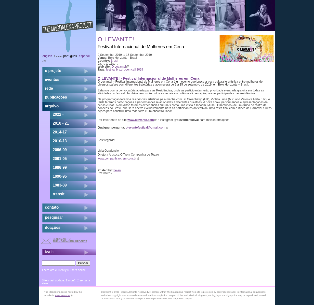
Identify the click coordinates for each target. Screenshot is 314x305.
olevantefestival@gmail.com (147, 127)
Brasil (114, 60)
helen (117, 170)
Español (84, 56)
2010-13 (60, 141)
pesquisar (54, 217)
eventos (52, 79)
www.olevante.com (142, 120)
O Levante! (120, 66)
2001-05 (60, 159)
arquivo (52, 106)
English (47, 56)
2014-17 (60, 132)
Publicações (56, 97)
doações (52, 227)
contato (52, 207)
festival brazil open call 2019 (124, 69)
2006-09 (60, 150)
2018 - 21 (61, 123)
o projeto (53, 71)
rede (49, 88)
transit (59, 194)
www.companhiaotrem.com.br (118, 158)
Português (70, 56)
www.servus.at (64, 295)
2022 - (58, 114)
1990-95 (60, 176)
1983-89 (60, 185)
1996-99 (60, 167)
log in (49, 251)
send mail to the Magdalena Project (70, 240)
